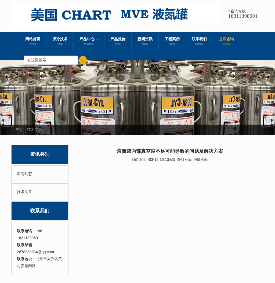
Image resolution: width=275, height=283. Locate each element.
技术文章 (34, 129)
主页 (19, 129)
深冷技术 (59, 41)
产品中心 (88, 41)
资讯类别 (39, 154)
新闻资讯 (145, 41)
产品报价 (117, 41)
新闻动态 (24, 174)
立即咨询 (226, 41)
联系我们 (199, 41)
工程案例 (172, 41)
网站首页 (32, 41)
